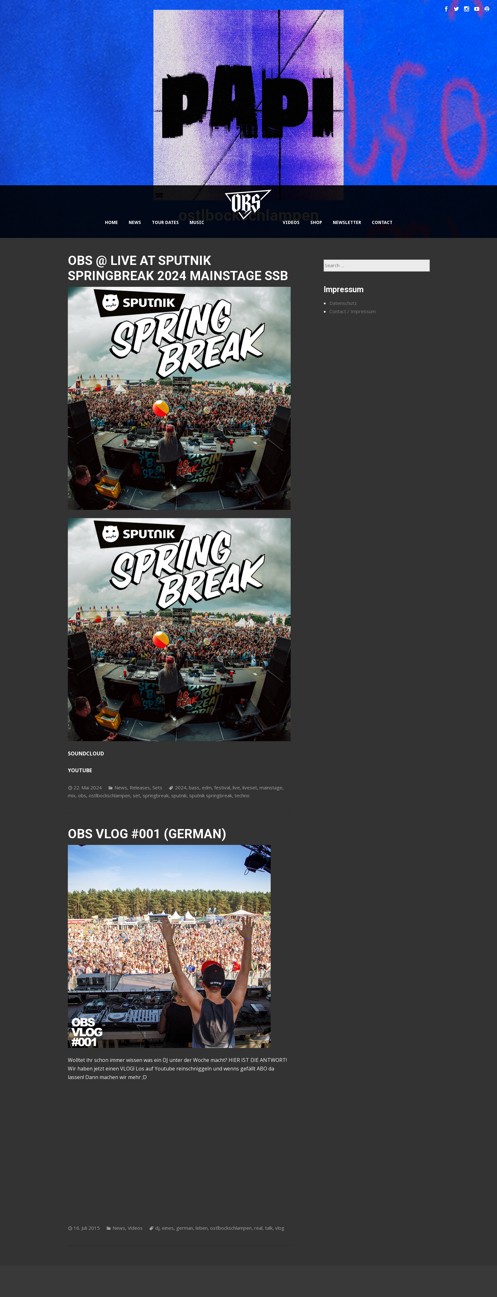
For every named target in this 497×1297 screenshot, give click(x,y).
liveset (249, 787)
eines (168, 1228)
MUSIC (197, 222)
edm (207, 787)
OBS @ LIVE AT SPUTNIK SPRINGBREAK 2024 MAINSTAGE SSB (178, 268)
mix (71, 795)
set (136, 795)
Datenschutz (343, 303)
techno (242, 795)
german (184, 1228)
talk (269, 1228)
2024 (180, 787)
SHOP (316, 222)
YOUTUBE (80, 770)
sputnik (179, 795)
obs (82, 795)
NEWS (135, 222)
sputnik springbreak (210, 795)
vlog (279, 1228)
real (258, 1228)
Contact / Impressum (352, 311)
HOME (111, 222)
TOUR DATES (165, 222)
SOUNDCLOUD (86, 753)
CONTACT (382, 222)
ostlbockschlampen (109, 795)
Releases (140, 787)
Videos (135, 1228)
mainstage (271, 787)
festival (222, 787)
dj (157, 1228)
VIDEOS (291, 222)
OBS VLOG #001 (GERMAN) (147, 833)
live (236, 787)
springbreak (156, 795)
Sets (157, 787)
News (120, 787)
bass (194, 787)
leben (202, 1228)
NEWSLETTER (347, 222)
